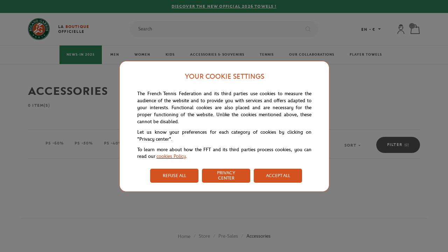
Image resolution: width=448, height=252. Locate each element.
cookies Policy (171, 156)
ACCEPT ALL (278, 175)
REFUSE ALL (174, 175)
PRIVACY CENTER (226, 175)
